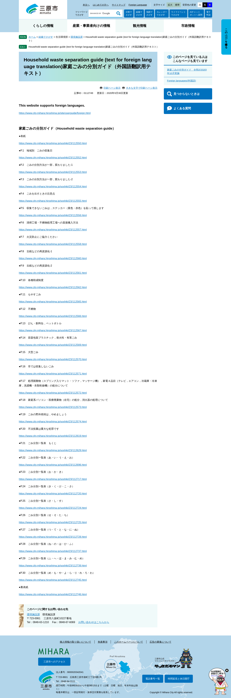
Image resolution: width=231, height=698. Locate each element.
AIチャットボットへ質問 (196, 13)
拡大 (170, 5)
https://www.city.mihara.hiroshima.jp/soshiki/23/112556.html (53, 215)
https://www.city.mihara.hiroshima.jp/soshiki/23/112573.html (53, 407)
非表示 (229, 19)
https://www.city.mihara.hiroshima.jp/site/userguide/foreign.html (55, 113)
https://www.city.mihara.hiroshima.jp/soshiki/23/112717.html (53, 479)
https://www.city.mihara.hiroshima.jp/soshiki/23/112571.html (53, 373)
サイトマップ (118, 5)
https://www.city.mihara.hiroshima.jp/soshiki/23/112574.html (53, 421)
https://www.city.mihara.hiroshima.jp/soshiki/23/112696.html (53, 464)
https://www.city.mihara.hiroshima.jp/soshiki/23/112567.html (53, 330)
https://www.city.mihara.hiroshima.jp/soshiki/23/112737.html (53, 551)
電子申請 (208, 13)
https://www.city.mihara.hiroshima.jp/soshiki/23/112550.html (53, 143)
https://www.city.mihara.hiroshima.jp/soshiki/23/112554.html (53, 186)
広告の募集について (160, 641)
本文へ (86, 5)
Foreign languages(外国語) (181, 80)
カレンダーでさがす (162, 13)
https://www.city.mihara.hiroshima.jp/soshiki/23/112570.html (53, 359)
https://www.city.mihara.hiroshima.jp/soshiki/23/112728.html (53, 536)
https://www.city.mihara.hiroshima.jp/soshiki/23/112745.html (53, 580)
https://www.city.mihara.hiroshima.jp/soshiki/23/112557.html (53, 229)
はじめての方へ (101, 5)
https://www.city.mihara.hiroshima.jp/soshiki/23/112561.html (53, 273)
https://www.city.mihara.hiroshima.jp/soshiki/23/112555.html (53, 200)
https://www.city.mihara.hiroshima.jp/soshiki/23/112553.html (53, 172)
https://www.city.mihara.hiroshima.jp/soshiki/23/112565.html (53, 301)
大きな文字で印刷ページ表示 (141, 87)
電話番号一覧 (152, 678)
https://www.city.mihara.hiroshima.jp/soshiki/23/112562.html (53, 287)
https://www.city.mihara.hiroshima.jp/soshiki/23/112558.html (53, 244)
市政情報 (188, 25)
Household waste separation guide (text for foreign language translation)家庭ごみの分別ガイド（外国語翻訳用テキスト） (94, 46)
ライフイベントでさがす (178, 13)
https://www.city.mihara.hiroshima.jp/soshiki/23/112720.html (53, 493)
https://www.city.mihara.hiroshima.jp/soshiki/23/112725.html (53, 522)
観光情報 (139, 25)
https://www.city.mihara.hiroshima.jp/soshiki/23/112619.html (53, 436)
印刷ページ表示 (112, 87)
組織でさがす (139, 13)
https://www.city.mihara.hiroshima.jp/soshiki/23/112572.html (53, 392)
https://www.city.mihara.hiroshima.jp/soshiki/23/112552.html (53, 157)
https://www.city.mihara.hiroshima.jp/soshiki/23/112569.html (53, 345)
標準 (177, 5)
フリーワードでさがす (81, 13)
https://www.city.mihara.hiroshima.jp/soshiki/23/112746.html (53, 594)
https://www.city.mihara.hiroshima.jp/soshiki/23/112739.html (53, 565)
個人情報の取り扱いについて (75, 641)
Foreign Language (138, 5)
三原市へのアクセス (54, 661)
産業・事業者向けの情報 (91, 25)
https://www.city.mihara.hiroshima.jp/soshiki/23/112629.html (53, 450)
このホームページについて (128, 641)
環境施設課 (77, 37)
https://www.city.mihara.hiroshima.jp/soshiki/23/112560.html (53, 258)
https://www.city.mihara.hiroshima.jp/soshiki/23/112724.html (53, 508)
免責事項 (102, 641)
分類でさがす (129, 13)
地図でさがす (149, 13)
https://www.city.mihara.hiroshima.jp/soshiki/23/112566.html (53, 316)
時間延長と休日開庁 (179, 678)
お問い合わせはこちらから (93, 622)
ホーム (32, 37)
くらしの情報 (43, 25)
